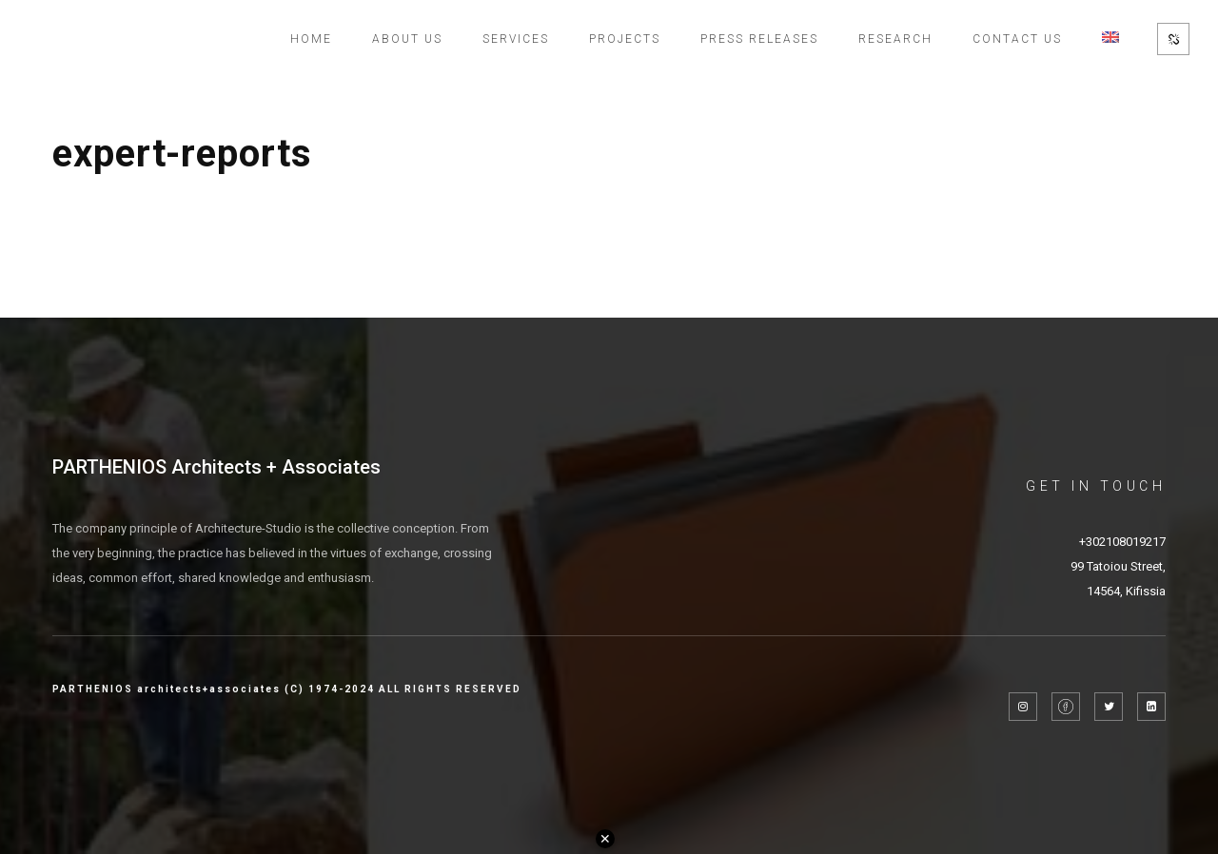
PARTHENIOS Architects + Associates (216, 467)
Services (515, 39)
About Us (407, 39)
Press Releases (759, 39)
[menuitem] (1110, 39)
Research (895, 39)
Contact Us (1017, 39)
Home (311, 39)
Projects (624, 39)
